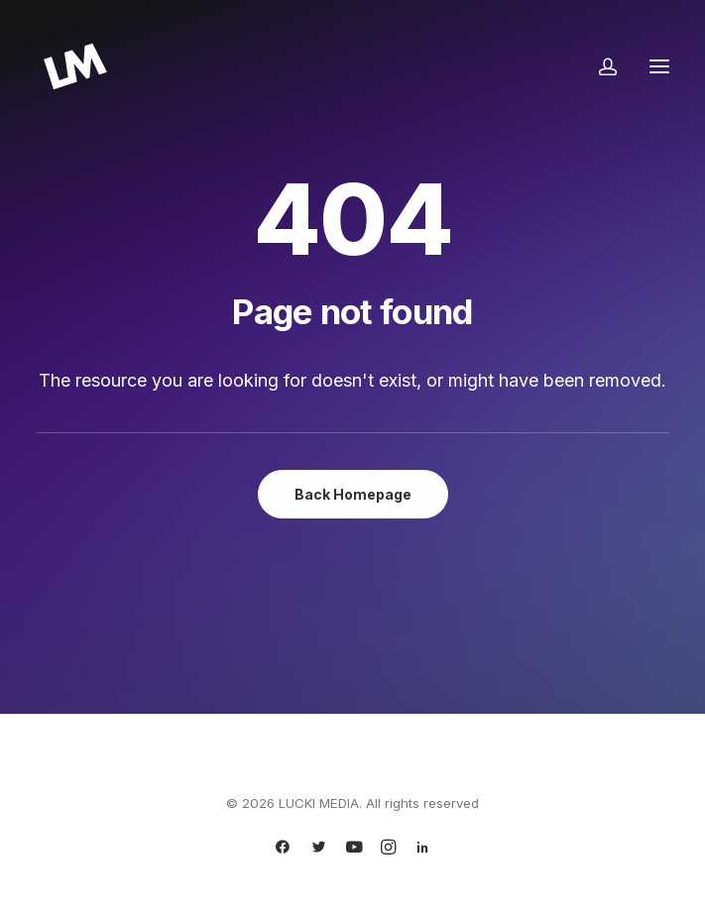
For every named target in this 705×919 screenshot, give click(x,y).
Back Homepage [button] (352, 494)
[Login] (599, 66)
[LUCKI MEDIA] (75, 66)
